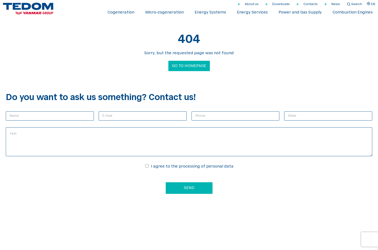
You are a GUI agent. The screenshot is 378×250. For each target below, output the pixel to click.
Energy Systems (210, 12)
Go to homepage (189, 66)
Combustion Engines (353, 12)
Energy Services (252, 12)
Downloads (281, 4)
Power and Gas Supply (300, 12)
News (335, 4)
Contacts (310, 4)
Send (189, 188)
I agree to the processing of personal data (192, 167)
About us (252, 4)
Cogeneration (121, 12)
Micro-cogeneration (164, 12)
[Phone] (236, 116)
